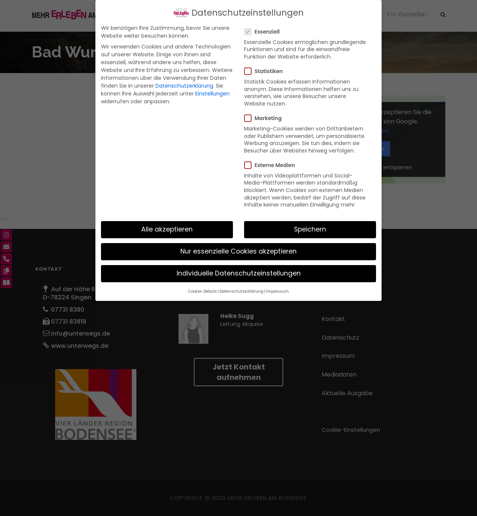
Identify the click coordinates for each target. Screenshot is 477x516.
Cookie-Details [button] (202, 291)
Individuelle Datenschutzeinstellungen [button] (239, 273)
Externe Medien (272, 165)
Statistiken (266, 71)
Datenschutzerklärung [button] (241, 291)
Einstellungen (212, 93)
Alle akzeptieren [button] (167, 229)
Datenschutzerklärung (184, 85)
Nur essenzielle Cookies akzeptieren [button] (238, 251)
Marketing (266, 118)
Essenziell (265, 31)
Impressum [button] (277, 291)
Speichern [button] (310, 229)
